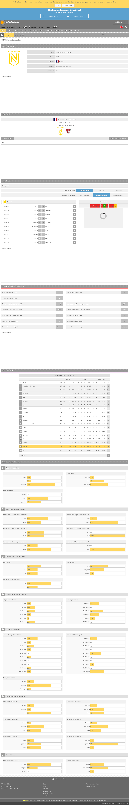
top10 (25, 27)
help (41, 30)
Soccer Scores (90, 786)
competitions (49, 30)
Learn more (68, 5)
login (70, 30)
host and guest (85, 190)
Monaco (35, 226)
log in (16, 35)
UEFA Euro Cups (6, 786)
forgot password (48, 793)
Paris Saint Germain (29, 386)
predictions (11, 27)
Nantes (47, 206)
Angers (47, 214)
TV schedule (59, 30)
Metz (36, 206)
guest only (118, 190)
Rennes (25, 409)
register (22, 35)
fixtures (7, 138)
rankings (28, 30)
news (16, 30)
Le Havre (48, 222)
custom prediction (52, 27)
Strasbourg (48, 210)
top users (41, 27)
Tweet (103, 34)
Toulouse (25, 420)
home (3, 27)
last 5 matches (84, 195)
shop (21, 30)
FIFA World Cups (6, 784)
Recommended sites (92, 784)
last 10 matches (101, 195)
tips (66, 30)
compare (9, 30)
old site (76, 30)
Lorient (35, 234)
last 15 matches (118, 195)
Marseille (25, 393)
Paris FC (48, 242)
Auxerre (25, 443)
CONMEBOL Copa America (9, 789)
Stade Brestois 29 (28, 424)
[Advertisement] (64, 94)
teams (3, 30)
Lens (24, 390)
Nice (46, 238)
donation (35, 30)
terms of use (47, 791)
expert (19, 27)
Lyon (46, 230)
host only (101, 190)
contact (45, 789)
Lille (36, 218)
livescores (32, 27)
